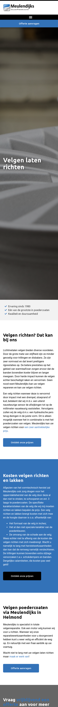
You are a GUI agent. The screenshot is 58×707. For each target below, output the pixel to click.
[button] (30, 17)
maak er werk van (19, 656)
